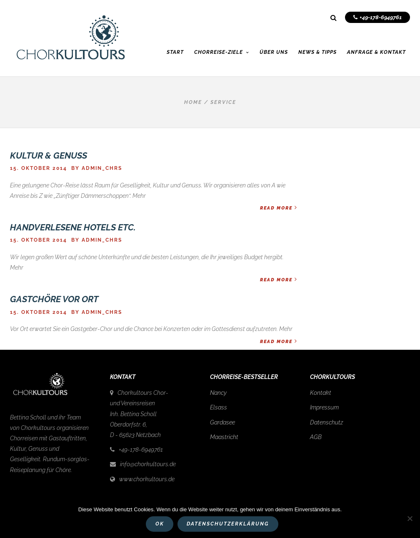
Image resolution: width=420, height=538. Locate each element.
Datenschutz (326, 422)
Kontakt (320, 392)
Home (193, 102)
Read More (279, 208)
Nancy (218, 392)
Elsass (218, 407)
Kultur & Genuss (48, 155)
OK (159, 524)
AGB (316, 437)
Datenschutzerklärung (228, 524)
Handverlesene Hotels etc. (73, 227)
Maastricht (224, 437)
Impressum (324, 407)
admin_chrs (102, 168)
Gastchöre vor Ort (54, 299)
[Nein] (409, 518)
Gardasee (222, 422)
